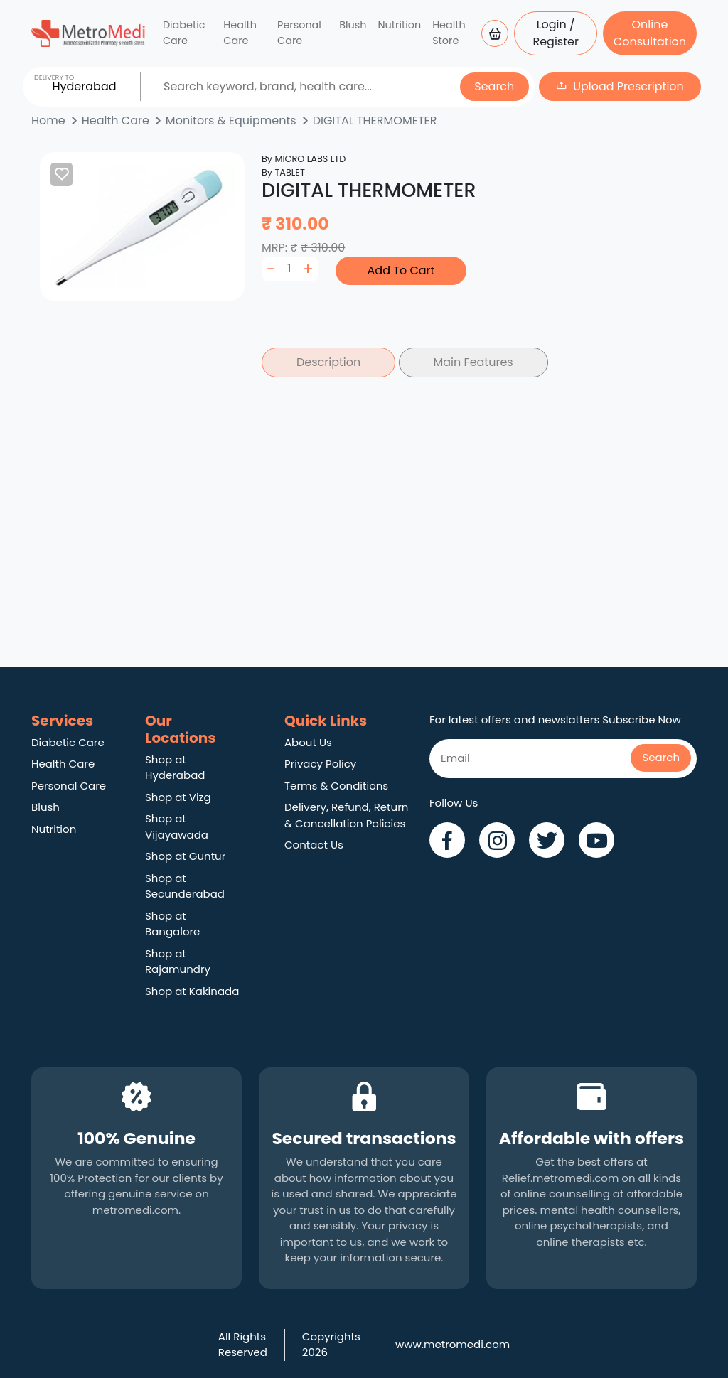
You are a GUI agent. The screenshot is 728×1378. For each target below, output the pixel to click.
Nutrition (399, 25)
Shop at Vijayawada (176, 826)
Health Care (240, 33)
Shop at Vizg (178, 797)
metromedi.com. (136, 1209)
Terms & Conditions (336, 785)
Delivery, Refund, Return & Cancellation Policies (346, 815)
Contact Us (313, 844)
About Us (308, 742)
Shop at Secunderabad (185, 886)
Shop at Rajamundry (177, 961)
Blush (352, 25)
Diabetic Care (184, 33)
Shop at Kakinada (192, 991)
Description (328, 362)
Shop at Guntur (185, 856)
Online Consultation (650, 33)
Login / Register (555, 33)
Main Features (473, 362)
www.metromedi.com (452, 1344)
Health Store (449, 33)
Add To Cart (401, 270)
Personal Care (299, 33)
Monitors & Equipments (231, 120)
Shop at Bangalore (172, 924)
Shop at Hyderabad (175, 767)
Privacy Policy (320, 763)
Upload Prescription (628, 86)
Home (48, 120)
